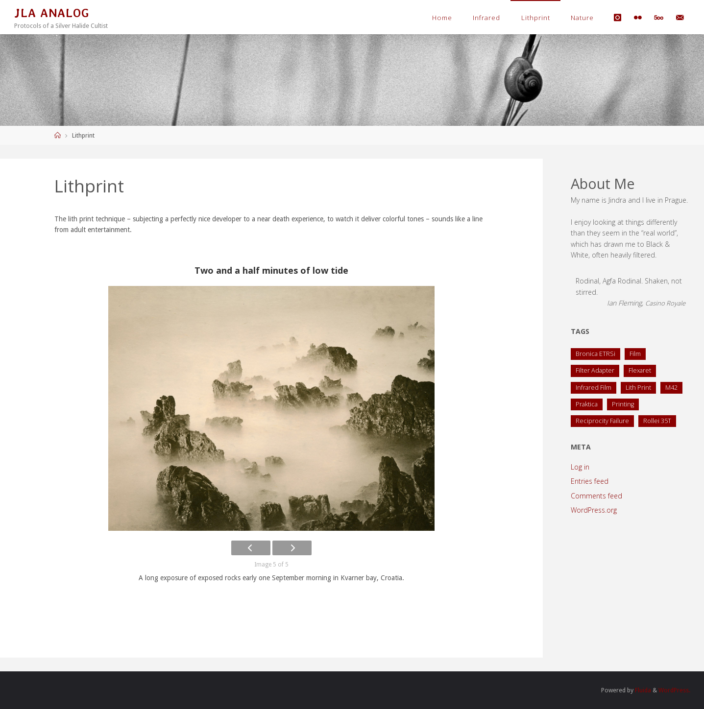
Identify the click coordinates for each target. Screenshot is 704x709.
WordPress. (674, 690)
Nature (582, 17)
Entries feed (589, 481)
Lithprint (535, 17)
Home (442, 17)
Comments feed (596, 495)
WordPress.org (594, 510)
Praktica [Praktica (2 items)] (587, 404)
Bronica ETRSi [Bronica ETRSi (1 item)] (595, 354)
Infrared (486, 17)
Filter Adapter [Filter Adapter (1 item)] (595, 370)
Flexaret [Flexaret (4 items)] (640, 370)
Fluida (642, 690)
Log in (580, 467)
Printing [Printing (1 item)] (623, 404)
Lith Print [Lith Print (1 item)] (638, 387)
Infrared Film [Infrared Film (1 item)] (593, 387)
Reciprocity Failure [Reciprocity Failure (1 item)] (602, 421)
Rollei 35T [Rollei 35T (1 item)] (657, 421)
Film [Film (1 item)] (635, 354)
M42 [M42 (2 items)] (671, 387)
